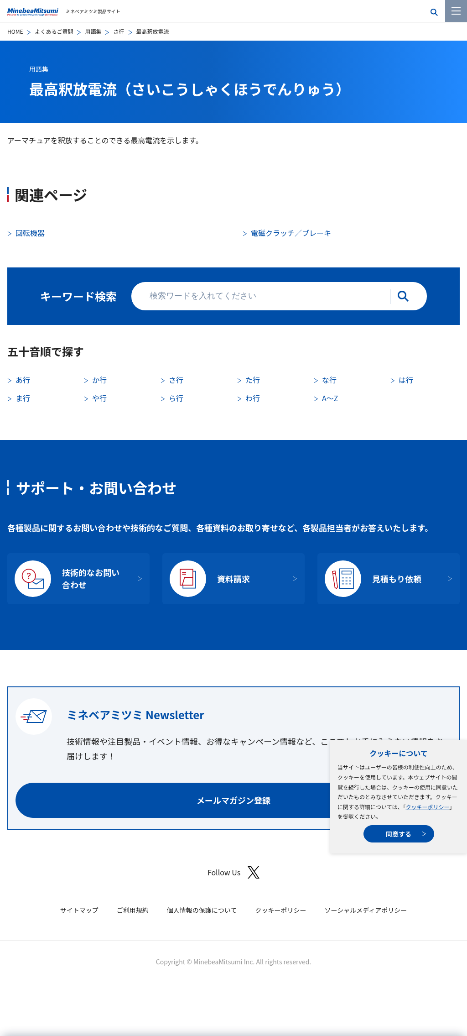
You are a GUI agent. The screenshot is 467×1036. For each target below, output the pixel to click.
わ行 (252, 397)
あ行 (23, 379)
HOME (15, 31)
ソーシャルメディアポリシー (365, 910)
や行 (99, 397)
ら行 (176, 397)
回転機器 (30, 232)
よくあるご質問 (54, 31)
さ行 (118, 31)
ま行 (23, 397)
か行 (99, 379)
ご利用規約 (133, 910)
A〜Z (330, 397)
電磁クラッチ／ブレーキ (291, 232)
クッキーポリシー (427, 807)
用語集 (93, 31)
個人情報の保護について (202, 910)
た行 (252, 379)
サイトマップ (79, 910)
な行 (329, 379)
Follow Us (233, 872)
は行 (406, 379)
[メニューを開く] (456, 11)
